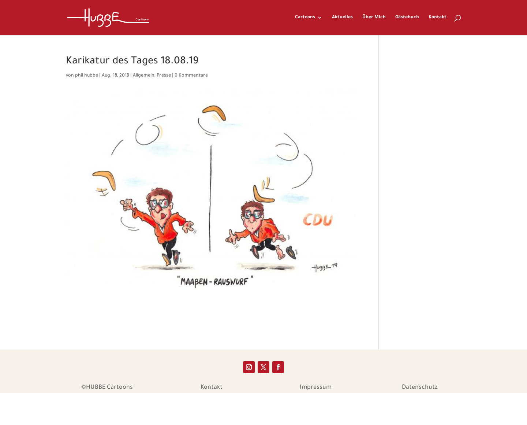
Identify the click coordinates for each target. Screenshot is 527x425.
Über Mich (374, 17)
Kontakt (437, 17)
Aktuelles (342, 17)
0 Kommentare (191, 75)
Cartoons (305, 17)
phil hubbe (86, 75)
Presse (164, 75)
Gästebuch (407, 17)
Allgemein (143, 75)
